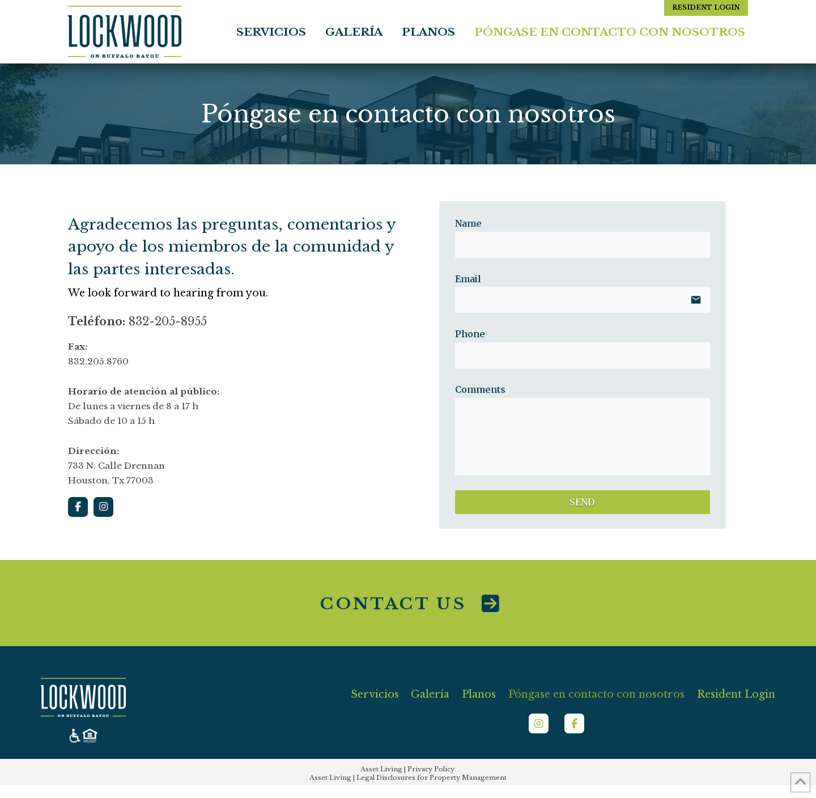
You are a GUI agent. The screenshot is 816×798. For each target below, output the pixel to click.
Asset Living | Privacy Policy (407, 769)
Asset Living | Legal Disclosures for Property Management (408, 778)
